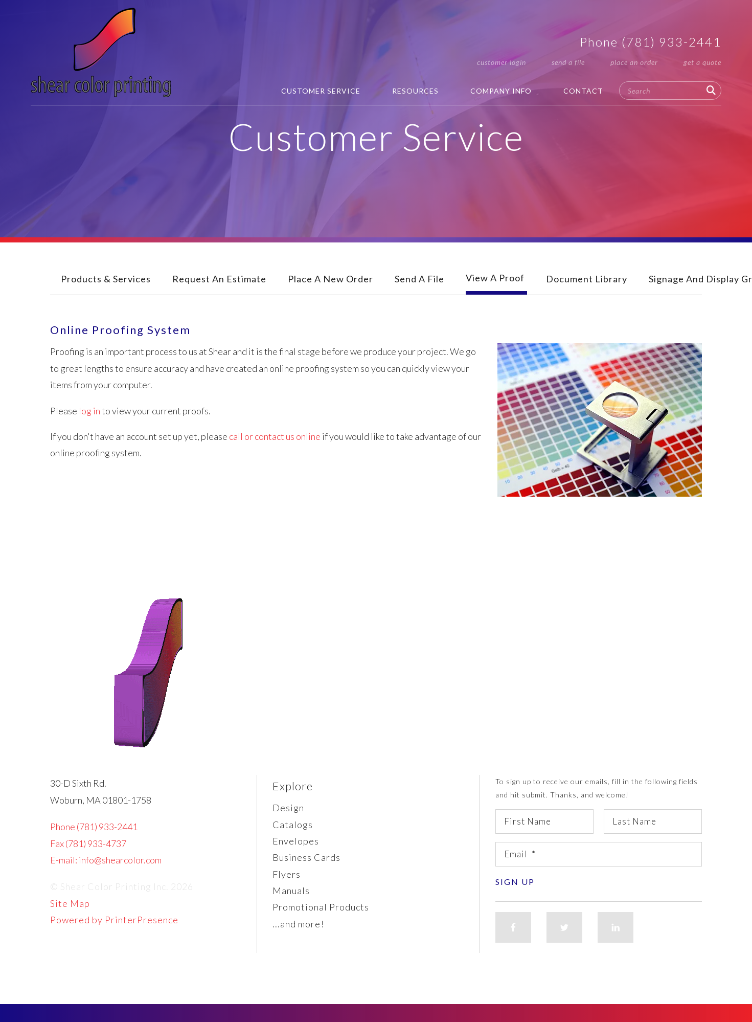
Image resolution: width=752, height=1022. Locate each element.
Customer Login (501, 62)
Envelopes (295, 841)
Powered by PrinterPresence (114, 919)
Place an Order (634, 62)
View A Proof (495, 277)
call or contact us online (275, 436)
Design (288, 807)
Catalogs (292, 824)
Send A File (419, 278)
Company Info (501, 90)
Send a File (568, 62)
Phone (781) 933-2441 (650, 41)
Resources (415, 90)
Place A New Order (330, 278)
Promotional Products (320, 907)
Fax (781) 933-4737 (88, 843)
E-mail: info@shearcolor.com (106, 859)
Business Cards (306, 857)
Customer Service (320, 90)
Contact (583, 90)
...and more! (298, 923)
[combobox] (670, 90)
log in (89, 410)
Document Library (586, 278)
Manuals (291, 890)
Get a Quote (702, 62)
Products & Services (106, 278)
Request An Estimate (219, 278)
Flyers (286, 874)
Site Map (70, 903)
